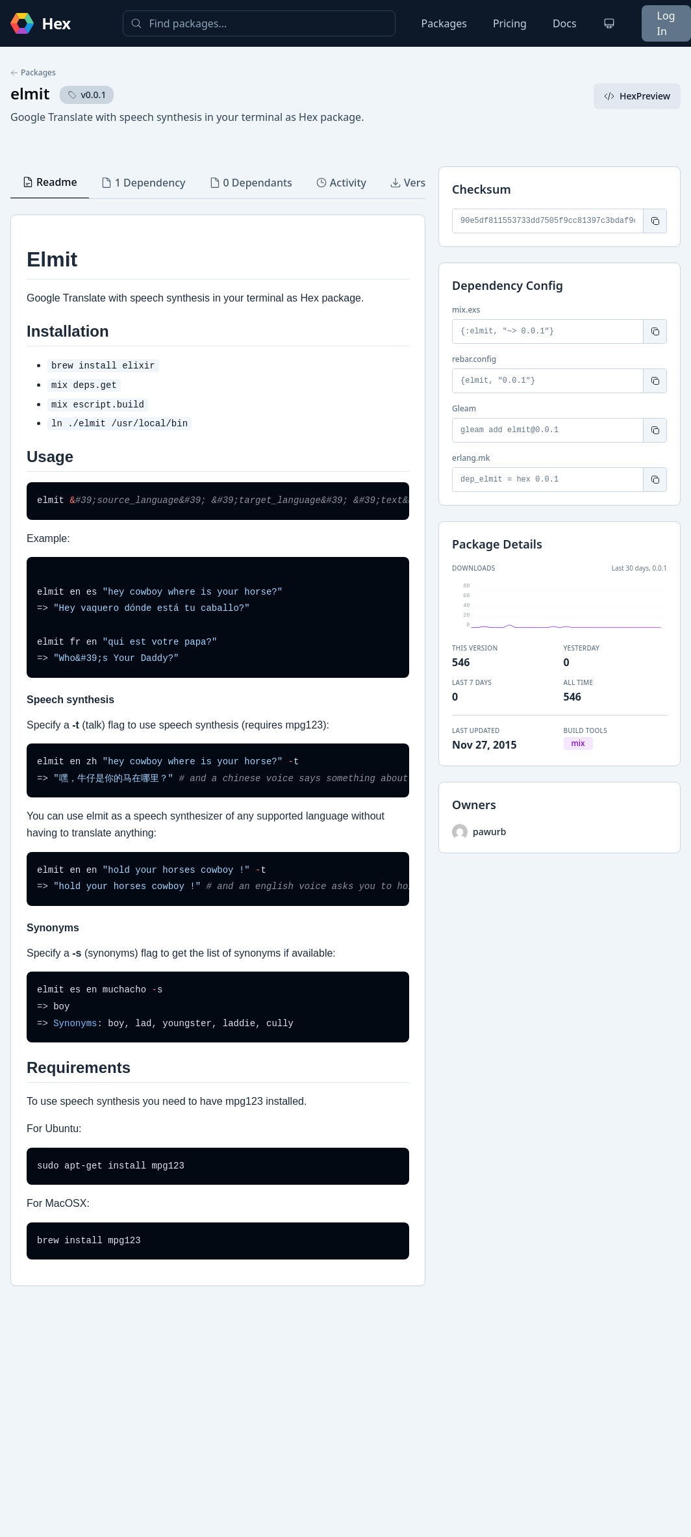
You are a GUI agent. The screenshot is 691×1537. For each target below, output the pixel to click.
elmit (29, 93)
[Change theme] (609, 23)
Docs (565, 23)
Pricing (510, 23)
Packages (444, 23)
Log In (666, 23)
